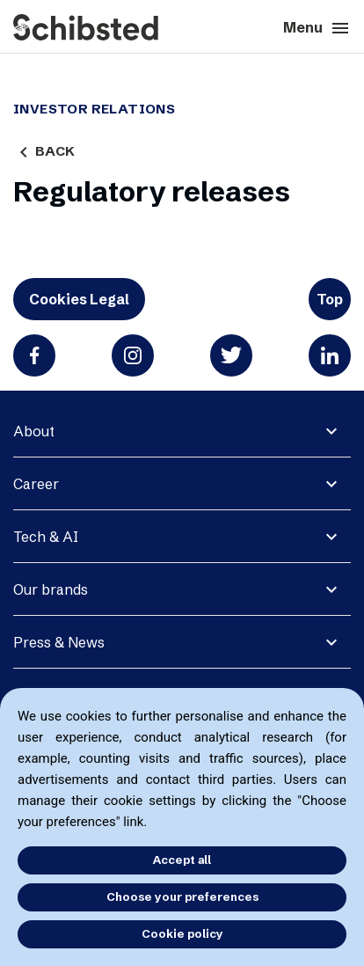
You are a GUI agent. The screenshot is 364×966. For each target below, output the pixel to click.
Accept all (182, 860)
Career (36, 484)
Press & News (59, 642)
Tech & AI (45, 536)
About (34, 431)
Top (330, 299)
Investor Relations (94, 109)
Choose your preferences (182, 896)
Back (44, 151)
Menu (317, 28)
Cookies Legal (79, 299)
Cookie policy (182, 933)
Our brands (50, 589)
